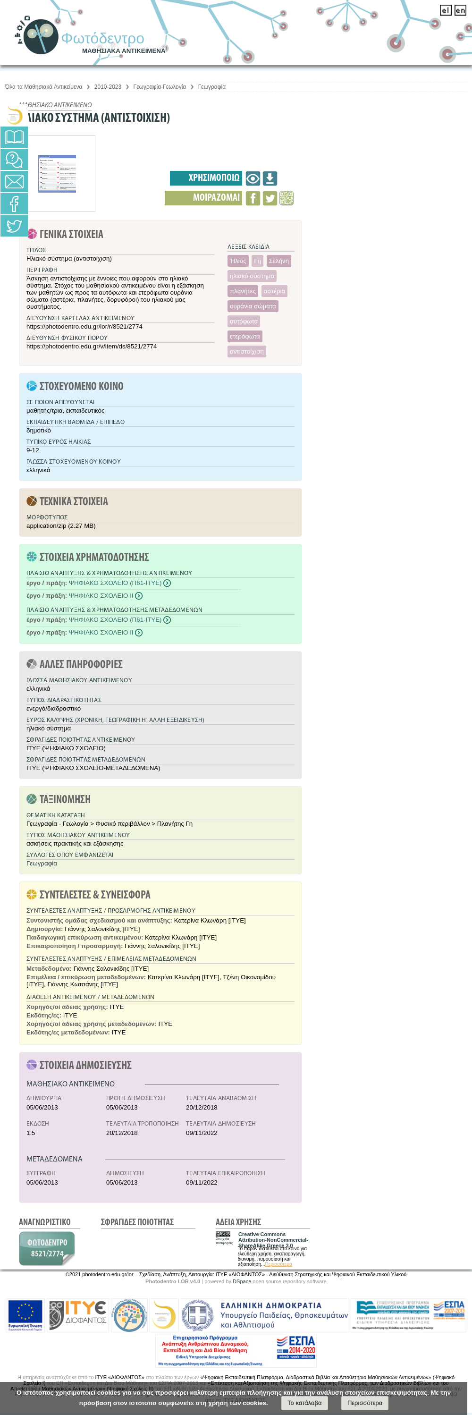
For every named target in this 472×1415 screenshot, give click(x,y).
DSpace (242, 1281)
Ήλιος (238, 260)
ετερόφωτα (245, 336)
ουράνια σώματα (253, 306)
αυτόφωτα (244, 321)
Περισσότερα (278, 1264)
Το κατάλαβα (304, 1403)
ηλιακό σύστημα (252, 276)
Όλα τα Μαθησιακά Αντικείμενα (43, 87)
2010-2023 (107, 87)
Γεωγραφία (212, 87)
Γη (257, 260)
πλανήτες (243, 291)
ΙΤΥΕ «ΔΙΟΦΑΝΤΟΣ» (119, 1377)
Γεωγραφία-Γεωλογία (160, 87)
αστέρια (274, 291)
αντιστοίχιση (247, 351)
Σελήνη (279, 260)
